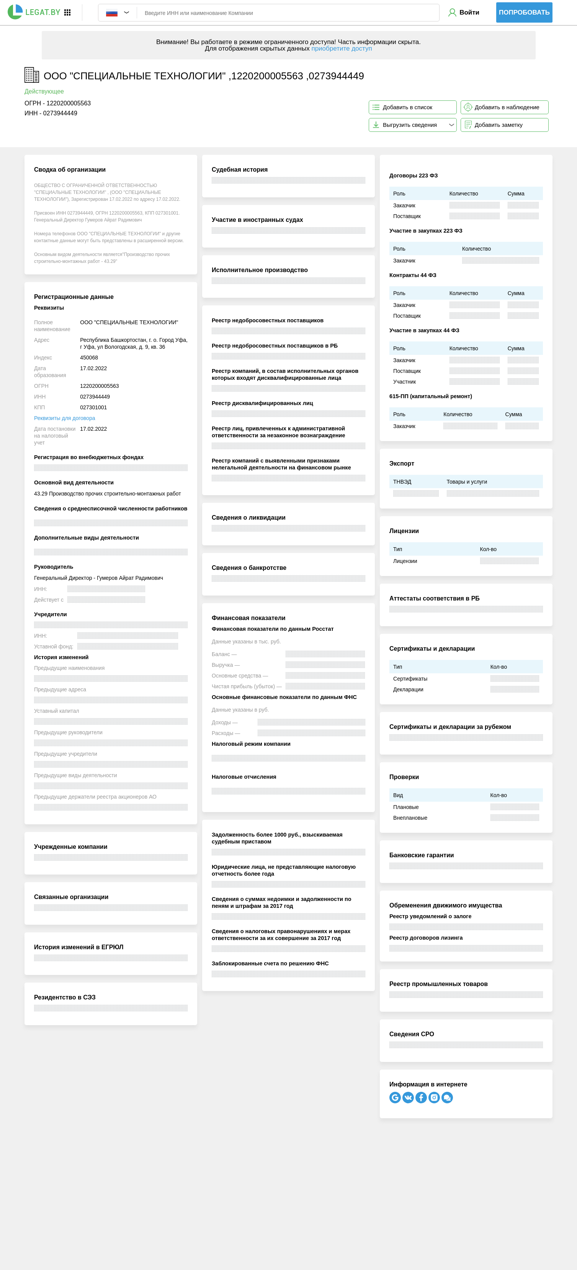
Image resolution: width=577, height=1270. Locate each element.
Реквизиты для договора (64, 418)
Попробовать (524, 12)
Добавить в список (407, 107)
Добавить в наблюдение (507, 107)
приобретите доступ (341, 48)
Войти (469, 12)
